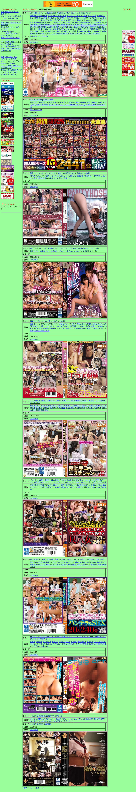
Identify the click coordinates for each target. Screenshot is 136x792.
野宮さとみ (41, 564)
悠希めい (89, 33)
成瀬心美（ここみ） (72, 27)
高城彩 (88, 105)
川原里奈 (42, 328)
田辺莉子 (65, 328)
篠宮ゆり (67, 562)
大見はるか (73, 29)
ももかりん (72, 719)
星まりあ (55, 176)
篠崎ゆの (103, 326)
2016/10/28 (34, 498)
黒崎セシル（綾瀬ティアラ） (57, 719)
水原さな (82, 105)
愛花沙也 (33, 562)
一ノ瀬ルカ (41, 20)
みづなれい (101, 16)
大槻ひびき (78, 251)
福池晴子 (46, 408)
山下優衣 (56, 564)
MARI (68, 642)
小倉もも (84, 406)
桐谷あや (92, 406)
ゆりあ (49, 102)
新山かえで (70, 25)
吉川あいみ (96, 20)
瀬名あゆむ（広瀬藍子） (46, 27)
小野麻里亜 (61, 408)
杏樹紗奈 (51, 721)
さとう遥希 (92, 16)
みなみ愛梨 (43, 18)
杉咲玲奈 (37, 410)
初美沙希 (44, 25)
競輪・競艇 (9, 57)
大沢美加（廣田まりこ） (64, 721)
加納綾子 (93, 102)
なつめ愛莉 (90, 408)
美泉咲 (98, 31)
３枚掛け (4, 29)
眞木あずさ (64, 102)
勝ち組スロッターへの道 (10, 27)
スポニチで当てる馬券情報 (11, 16)
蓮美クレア (82, 328)
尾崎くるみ (75, 644)
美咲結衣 (83, 31)
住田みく (37, 646)
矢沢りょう (45, 406)
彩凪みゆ (70, 251)
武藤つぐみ (95, 326)
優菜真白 (73, 33)
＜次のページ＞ (40, 788)
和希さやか (80, 564)
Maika (55, 16)
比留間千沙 (72, 564)
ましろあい (81, 326)
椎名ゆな (37, 31)
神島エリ (74, 642)
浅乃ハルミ (48, 29)
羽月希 (57, 20)
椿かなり (103, 324)
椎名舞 (41, 485)
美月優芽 (100, 562)
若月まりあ (45, 331)
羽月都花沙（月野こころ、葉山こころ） (45, 326)
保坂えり (42, 33)
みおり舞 (76, 408)
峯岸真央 (56, 102)
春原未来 (45, 105)
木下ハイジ (73, 328)
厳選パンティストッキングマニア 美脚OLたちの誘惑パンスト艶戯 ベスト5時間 (60, 173)
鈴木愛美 (90, 644)
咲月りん (90, 642)
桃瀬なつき (66, 644)
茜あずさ (70, 18)
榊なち (65, 22)
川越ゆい (37, 331)
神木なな (42, 644)
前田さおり (65, 326)
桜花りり (71, 22)
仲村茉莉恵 (91, 29)
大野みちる (72, 485)
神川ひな (83, 25)
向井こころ (51, 22)
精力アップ (17, 70)
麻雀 (15, 57)
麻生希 (75, 105)
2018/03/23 (34, 339)
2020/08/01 (34, 260)
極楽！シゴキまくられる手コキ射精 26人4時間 (47, 321)
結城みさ (72, 102)
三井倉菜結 (75, 562)
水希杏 (88, 326)
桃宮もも (47, 176)
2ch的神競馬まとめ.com (10, 12)
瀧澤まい (44, 487)
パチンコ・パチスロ (8, 59)
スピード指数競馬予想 (9, 18)
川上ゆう (33, 29)
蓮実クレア (34, 16)
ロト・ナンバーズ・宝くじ (11, 61)
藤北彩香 (60, 31)
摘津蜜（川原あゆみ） (88, 562)
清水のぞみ (100, 406)
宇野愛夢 (83, 644)
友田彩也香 (81, 33)
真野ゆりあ (88, 487)
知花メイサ (82, 29)
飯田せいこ (68, 31)
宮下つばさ (47, 642)
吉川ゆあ (44, 721)
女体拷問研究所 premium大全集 (41, 99)
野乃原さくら (35, 406)
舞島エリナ (82, 642)
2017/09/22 (34, 419)
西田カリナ (95, 105)
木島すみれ (96, 487)
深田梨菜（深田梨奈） (38, 102)
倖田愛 (43, 22)
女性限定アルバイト (8, 74)
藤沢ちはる (52, 31)
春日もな (37, 25)
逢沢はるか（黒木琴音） (57, 18)
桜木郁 (87, 564)
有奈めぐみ (48, 485)
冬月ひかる (34, 644)
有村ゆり (79, 487)
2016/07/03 (34, 730)
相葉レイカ (64, 29)
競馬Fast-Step (6, 51)
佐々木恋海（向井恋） (62, 178)
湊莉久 (50, 16)
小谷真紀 (62, 642)
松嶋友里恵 (61, 25)
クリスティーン (73, 16)
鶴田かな (44, 31)
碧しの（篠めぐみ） (56, 105)
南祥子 (82, 408)
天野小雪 (63, 485)
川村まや (40, 29)
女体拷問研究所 (36, 110)
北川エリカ (51, 33)
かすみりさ (62, 16)
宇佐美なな (50, 20)
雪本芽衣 (92, 27)
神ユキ (77, 25)
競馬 (2, 57)
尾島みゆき (63, 176)
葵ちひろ (33, 719)
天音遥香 (97, 644)
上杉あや (39, 408)
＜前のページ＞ (28, 788)
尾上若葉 (76, 31)
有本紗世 (97, 328)
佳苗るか (79, 20)
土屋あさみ (95, 324)
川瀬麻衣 (44, 410)
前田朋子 (73, 326)
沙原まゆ (98, 408)
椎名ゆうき (34, 328)
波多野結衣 (43, 16)
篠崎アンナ (57, 328)
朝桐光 (98, 29)
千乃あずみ (101, 27)
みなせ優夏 (34, 18)
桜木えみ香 (79, 22)
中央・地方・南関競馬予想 (11, 48)
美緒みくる (91, 31)
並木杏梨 (35, 33)
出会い (15, 72)
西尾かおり (81, 324)
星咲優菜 (44, 178)
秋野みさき (50, 644)
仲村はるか (41, 719)
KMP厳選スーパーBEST (39, 36)
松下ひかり (52, 25)
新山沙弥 (69, 408)
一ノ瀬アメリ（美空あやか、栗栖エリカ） (53, 324)
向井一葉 (93, 251)
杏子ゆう (77, 18)
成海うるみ (60, 27)
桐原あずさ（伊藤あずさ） (40, 251)
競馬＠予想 (5, 14)
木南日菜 (66, 33)
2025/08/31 (34, 42)
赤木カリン (68, 406)
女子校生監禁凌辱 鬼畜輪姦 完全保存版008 (46, 716)
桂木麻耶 (37, 22)
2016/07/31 (34, 655)
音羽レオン (72, 20)
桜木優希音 (88, 22)
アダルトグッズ (7, 70)
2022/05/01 (34, 187)
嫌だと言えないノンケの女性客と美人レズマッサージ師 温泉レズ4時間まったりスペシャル (64, 248)
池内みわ (101, 564)
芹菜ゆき (58, 644)
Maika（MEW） (70, 487)
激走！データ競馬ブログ (10, 38)
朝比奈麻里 (77, 406)
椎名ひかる (50, 562)
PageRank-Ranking (7, 31)
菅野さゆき (100, 25)
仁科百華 (96, 719)
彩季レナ (58, 22)
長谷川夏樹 (68, 105)
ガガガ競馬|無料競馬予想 (10, 46)
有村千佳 (90, 328)
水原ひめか (91, 25)
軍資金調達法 (6, 63)
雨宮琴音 (97, 176)
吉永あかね (88, 20)
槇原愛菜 (96, 33)
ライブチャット (7, 72)
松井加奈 (63, 564)
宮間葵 (50, 178)
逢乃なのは (96, 485)
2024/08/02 (34, 115)
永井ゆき (63, 20)
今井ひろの (81, 719)
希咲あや (52, 406)
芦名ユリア (40, 176)
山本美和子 (97, 22)
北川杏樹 (58, 33)
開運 (13, 63)
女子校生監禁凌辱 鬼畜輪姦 (40, 724)
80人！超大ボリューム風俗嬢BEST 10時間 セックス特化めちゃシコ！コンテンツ (60, 13)
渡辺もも (56, 485)
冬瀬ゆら (44, 646)
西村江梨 (55, 642)
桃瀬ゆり (53, 408)
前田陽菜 (56, 29)
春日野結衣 (34, 485)
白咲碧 (88, 324)
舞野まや (37, 721)
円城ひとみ (52, 487)
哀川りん (73, 324)
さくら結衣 (83, 16)
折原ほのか (85, 27)
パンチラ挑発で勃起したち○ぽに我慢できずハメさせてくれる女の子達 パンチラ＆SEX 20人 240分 (67, 559)
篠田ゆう (33, 324)
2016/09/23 (34, 575)
